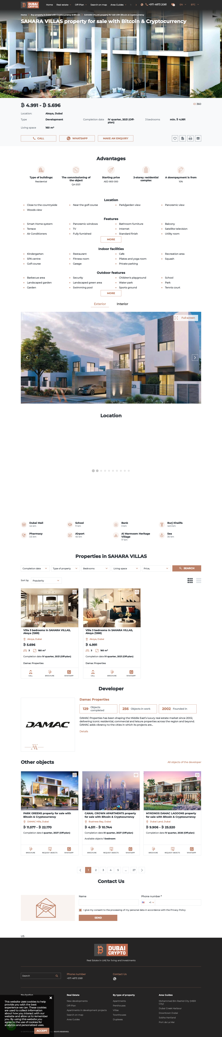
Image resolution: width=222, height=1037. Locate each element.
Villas (116, 1010)
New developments (77, 1001)
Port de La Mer (167, 1022)
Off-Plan (71, 1005)
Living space (120, 568)
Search (189, 568)
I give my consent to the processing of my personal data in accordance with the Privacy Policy (134, 910)
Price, (147, 568)
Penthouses (119, 1005)
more (111, 239)
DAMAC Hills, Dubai (38, 821)
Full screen (188, 317)
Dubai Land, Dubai (160, 821)
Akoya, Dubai (34, 639)
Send (98, 917)
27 (134, 870)
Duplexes (118, 1019)
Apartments (119, 1001)
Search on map (75, 1014)
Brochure (49, 676)
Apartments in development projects (87, 1010)
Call (40, 138)
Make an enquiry (115, 138)
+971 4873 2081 (158, 4)
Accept (42, 1030)
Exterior (100, 304)
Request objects (49, 853)
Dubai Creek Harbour (170, 1008)
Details (84, 731)
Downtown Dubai (168, 1013)
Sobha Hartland (167, 1017)
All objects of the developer (184, 762)
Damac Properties (33, 663)
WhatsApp (80, 138)
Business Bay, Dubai (100, 821)
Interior (122, 304)
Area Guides (73, 1019)
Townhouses (119, 1014)
